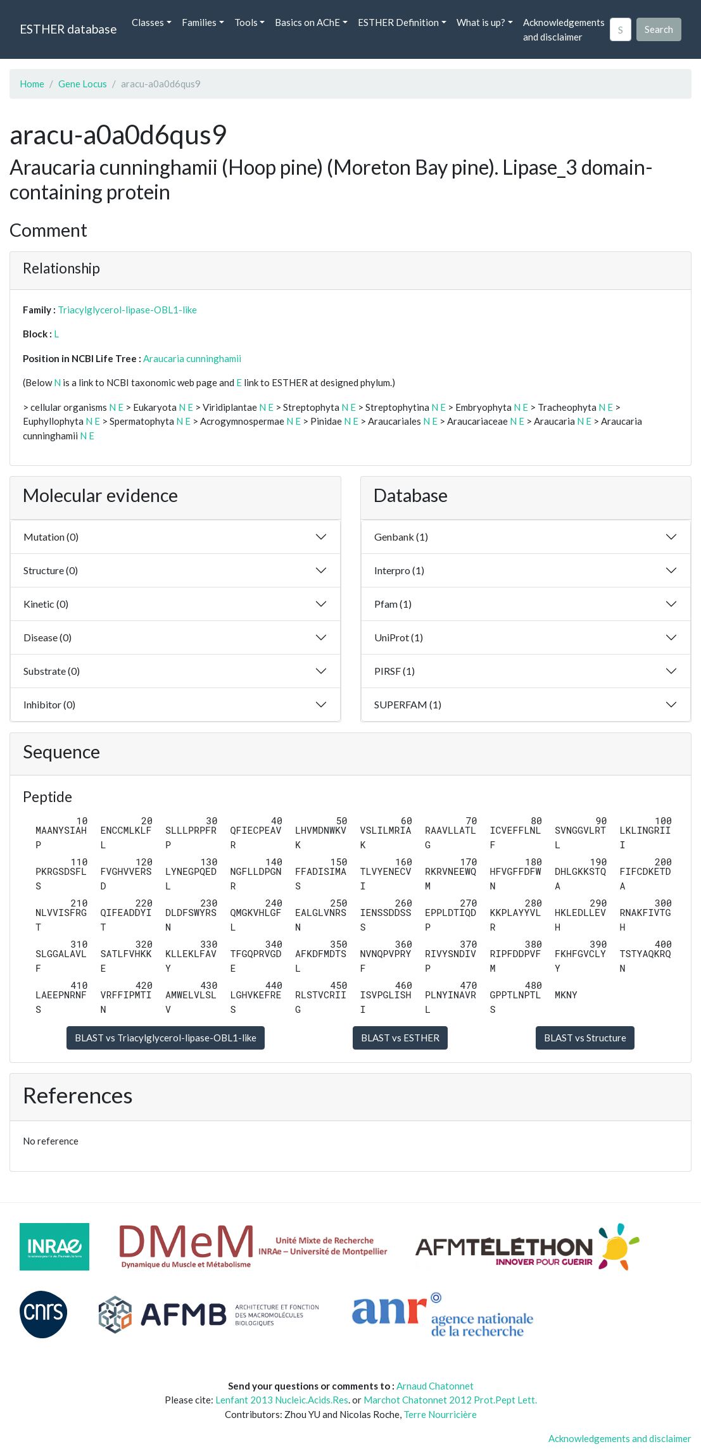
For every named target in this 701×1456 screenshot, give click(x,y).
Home (32, 83)
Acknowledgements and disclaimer (564, 29)
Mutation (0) (51, 536)
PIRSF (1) (394, 671)
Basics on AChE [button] (307, 22)
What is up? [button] (481, 22)
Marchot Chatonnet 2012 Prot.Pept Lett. (450, 1399)
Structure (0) (50, 570)
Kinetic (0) (45, 604)
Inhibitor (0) (49, 704)
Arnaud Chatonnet (435, 1385)
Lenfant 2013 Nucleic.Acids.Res (281, 1399)
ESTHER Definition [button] (398, 22)
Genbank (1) (401, 536)
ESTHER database (68, 29)
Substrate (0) (51, 671)
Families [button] (199, 22)
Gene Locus (82, 83)
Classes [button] (148, 22)
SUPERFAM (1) (407, 704)
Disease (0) (47, 637)
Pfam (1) (393, 604)
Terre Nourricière (440, 1414)
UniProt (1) (398, 637)
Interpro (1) (399, 570)
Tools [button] (246, 22)
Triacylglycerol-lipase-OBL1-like (127, 309)
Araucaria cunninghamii (192, 358)
